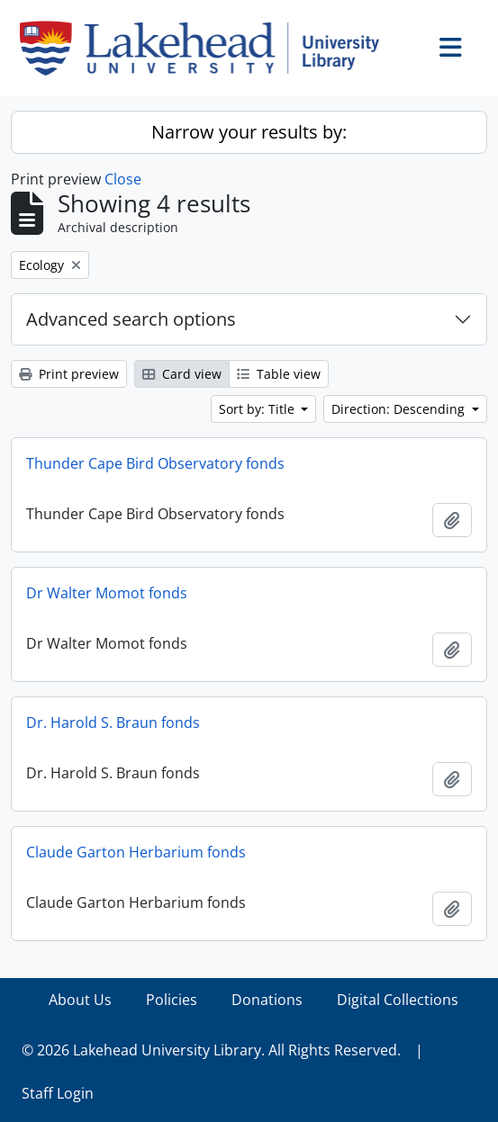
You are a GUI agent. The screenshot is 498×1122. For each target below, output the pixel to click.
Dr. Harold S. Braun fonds (113, 722)
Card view (182, 373)
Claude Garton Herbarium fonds (136, 852)
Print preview (69, 373)
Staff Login (58, 1093)
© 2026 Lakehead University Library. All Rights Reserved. (211, 1050)
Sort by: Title (258, 408)
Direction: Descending (399, 408)
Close (122, 179)
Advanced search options (131, 319)
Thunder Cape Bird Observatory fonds (155, 463)
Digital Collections (397, 1000)
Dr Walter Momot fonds (106, 593)
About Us (80, 1000)
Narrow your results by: (249, 132)
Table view (279, 373)
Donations (267, 1000)
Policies (171, 1000)
